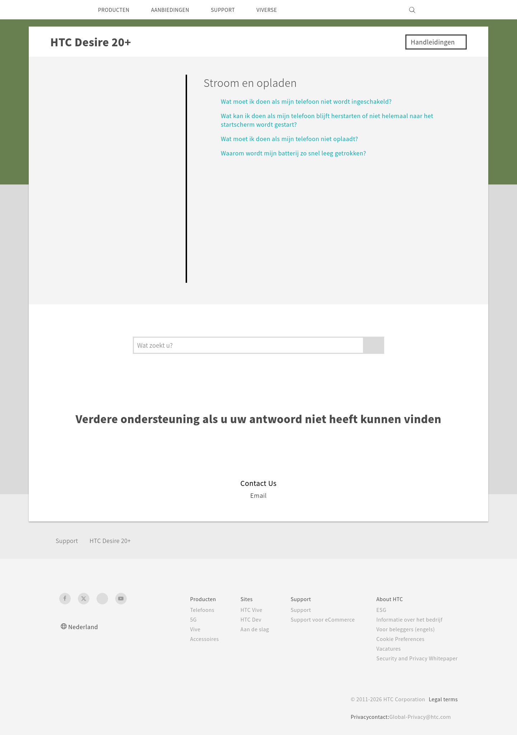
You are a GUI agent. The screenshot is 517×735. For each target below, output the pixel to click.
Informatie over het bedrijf (405, 619)
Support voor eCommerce (314, 619)
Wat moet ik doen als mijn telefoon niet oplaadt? (295, 138)
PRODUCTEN (116, 9)
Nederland (84, 626)
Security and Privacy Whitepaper (414, 658)
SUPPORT (237, 9)
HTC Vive (238, 610)
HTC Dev (238, 619)
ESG (376, 610)
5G (176, 619)
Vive (179, 629)
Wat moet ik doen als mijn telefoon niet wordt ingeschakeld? (313, 101)
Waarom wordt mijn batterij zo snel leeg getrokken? (300, 152)
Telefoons (186, 610)
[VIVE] (448, 10)
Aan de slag (241, 629)
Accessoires (189, 639)
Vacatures (383, 648)
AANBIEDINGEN (178, 9)
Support (69, 540)
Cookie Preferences (396, 639)
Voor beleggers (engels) (402, 629)
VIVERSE (284, 9)
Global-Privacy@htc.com (418, 716)
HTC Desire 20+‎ (117, 540)
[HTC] (67, 9)
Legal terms (441, 699)
